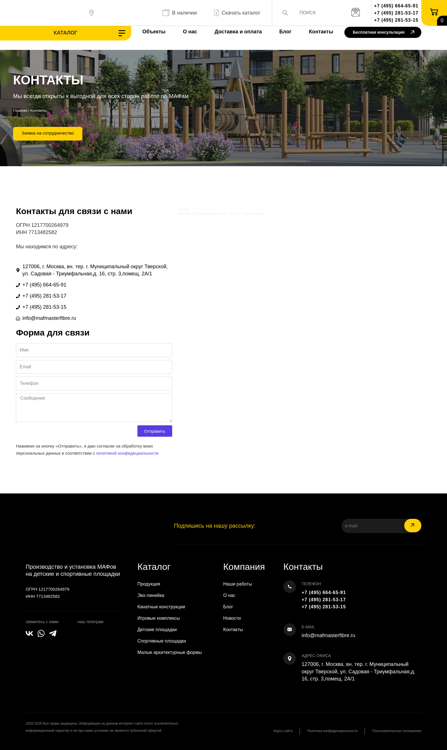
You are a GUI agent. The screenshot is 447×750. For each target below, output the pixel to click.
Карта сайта (282, 731)
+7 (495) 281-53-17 (396, 13)
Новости (232, 618)
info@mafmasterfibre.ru (328, 635)
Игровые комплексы (158, 618)
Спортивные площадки (161, 641)
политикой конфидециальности (127, 453)
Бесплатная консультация (383, 32)
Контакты (321, 31)
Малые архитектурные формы (169, 652)
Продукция (148, 584)
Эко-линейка (150, 595)
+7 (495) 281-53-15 (396, 20)
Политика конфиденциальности (332, 731)
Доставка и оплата (238, 31)
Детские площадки (157, 629)
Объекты (153, 31)
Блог (285, 31)
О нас (190, 31)
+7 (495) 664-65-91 (396, 5)
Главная (20, 110)
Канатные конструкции (161, 606)
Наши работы (237, 584)
